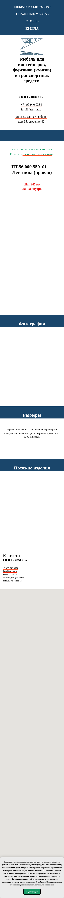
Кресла (31, 28)
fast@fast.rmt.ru (31, 109)
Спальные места (31, 14)
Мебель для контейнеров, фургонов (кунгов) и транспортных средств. (32, 69)
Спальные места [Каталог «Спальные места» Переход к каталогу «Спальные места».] (38, 149)
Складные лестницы (38, 154)
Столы (32, 21)
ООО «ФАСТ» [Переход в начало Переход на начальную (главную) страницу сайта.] (31, 97)
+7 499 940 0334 (31, 104)
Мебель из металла (31, 6)
